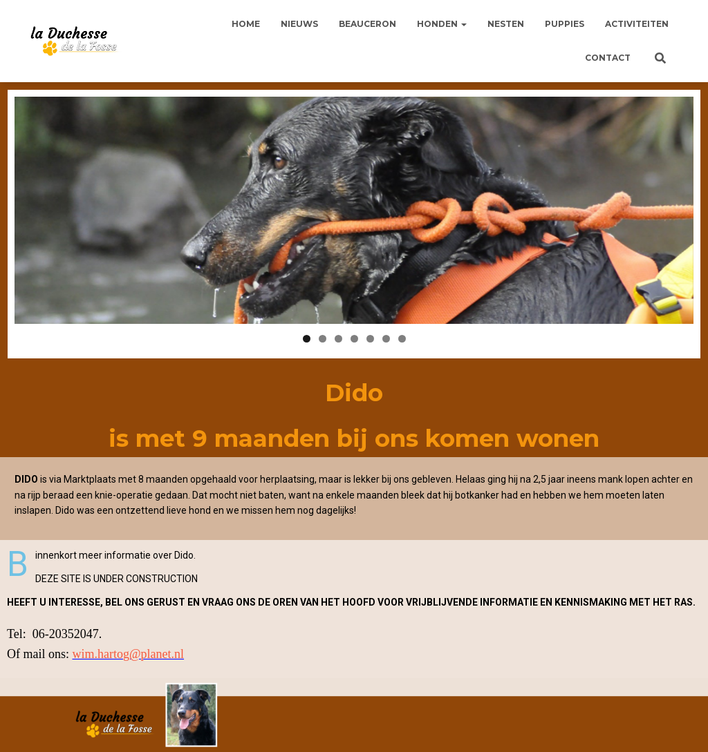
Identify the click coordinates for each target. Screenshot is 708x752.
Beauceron (367, 24)
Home (246, 24)
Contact (608, 57)
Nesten (505, 24)
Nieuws (299, 24)
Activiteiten (637, 24)
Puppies (564, 24)
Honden (442, 24)
